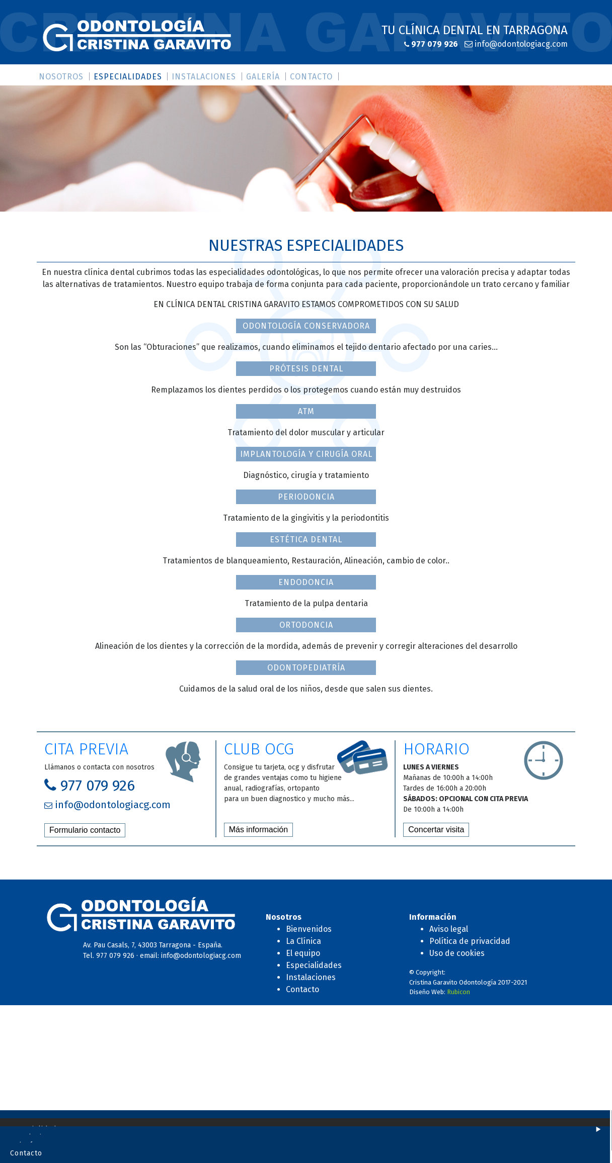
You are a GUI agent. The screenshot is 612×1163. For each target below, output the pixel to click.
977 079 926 (433, 44)
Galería (263, 76)
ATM (306, 411)
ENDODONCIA (306, 582)
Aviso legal (448, 929)
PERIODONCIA (306, 497)
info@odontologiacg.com (520, 44)
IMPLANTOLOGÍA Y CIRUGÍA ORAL (306, 454)
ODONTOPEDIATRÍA (306, 667)
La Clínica (303, 941)
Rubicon (458, 992)
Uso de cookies (457, 953)
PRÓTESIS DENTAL (306, 368)
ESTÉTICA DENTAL (306, 539)
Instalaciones (204, 76)
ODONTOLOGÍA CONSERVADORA (306, 326)
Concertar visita (436, 829)
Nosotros (61, 76)
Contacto (311, 76)
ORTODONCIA (306, 625)
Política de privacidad (469, 941)
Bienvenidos (309, 929)
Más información (258, 829)
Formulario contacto (84, 830)
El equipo (303, 953)
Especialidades (128, 76)
